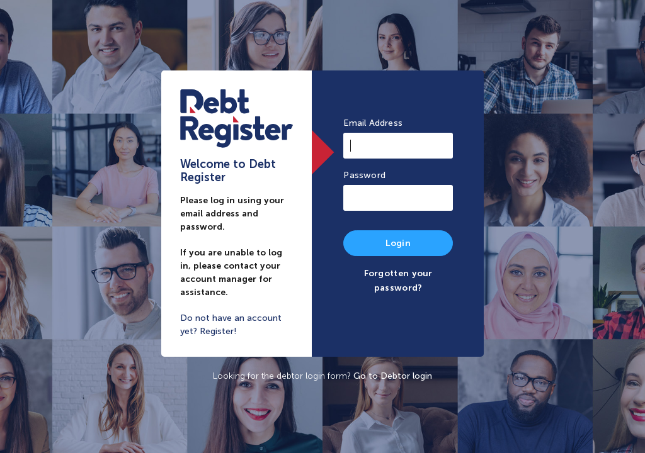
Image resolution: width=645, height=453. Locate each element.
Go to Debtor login (392, 376)
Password (364, 175)
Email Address (372, 123)
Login (398, 243)
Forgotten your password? (398, 280)
